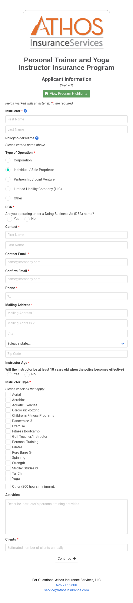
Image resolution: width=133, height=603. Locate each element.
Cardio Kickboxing (25, 410)
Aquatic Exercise (24, 405)
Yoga (16, 479)
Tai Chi (17, 474)
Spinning (18, 458)
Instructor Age (17, 363)
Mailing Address (19, 305)
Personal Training (25, 442)
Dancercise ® (22, 421)
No (33, 219)
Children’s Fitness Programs (33, 416)
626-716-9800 (66, 585)
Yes (16, 219)
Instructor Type (18, 382)
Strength (18, 463)
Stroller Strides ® (25, 468)
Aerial (16, 395)
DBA (9, 207)
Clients (11, 539)
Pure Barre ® (21, 452)
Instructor (16, 111)
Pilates (17, 447)
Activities (13, 495)
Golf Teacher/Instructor (29, 437)
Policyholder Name (22, 138)
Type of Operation (20, 153)
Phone (11, 288)
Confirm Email (17, 271)
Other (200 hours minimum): (33, 486)
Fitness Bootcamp (26, 431)
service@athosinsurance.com (66, 590)
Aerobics (19, 400)
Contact (12, 227)
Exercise (18, 426)
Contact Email (17, 254)
